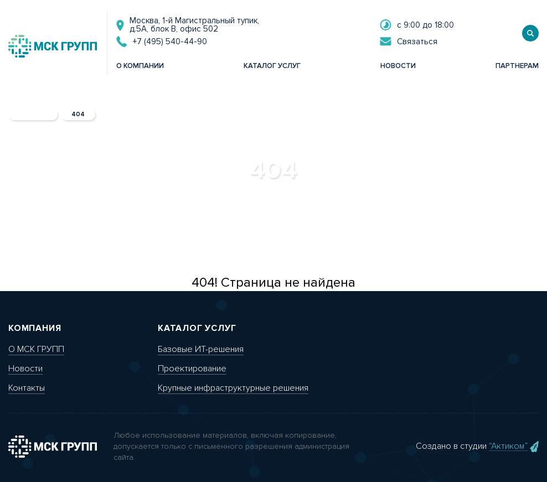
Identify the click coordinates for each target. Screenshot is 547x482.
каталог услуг (272, 65)
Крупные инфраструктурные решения (233, 387)
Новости (25, 368)
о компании (140, 65)
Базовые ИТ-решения (201, 349)
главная (33, 114)
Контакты (26, 387)
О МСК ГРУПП (36, 349)
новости (398, 65)
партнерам (517, 65)
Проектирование (192, 368)
